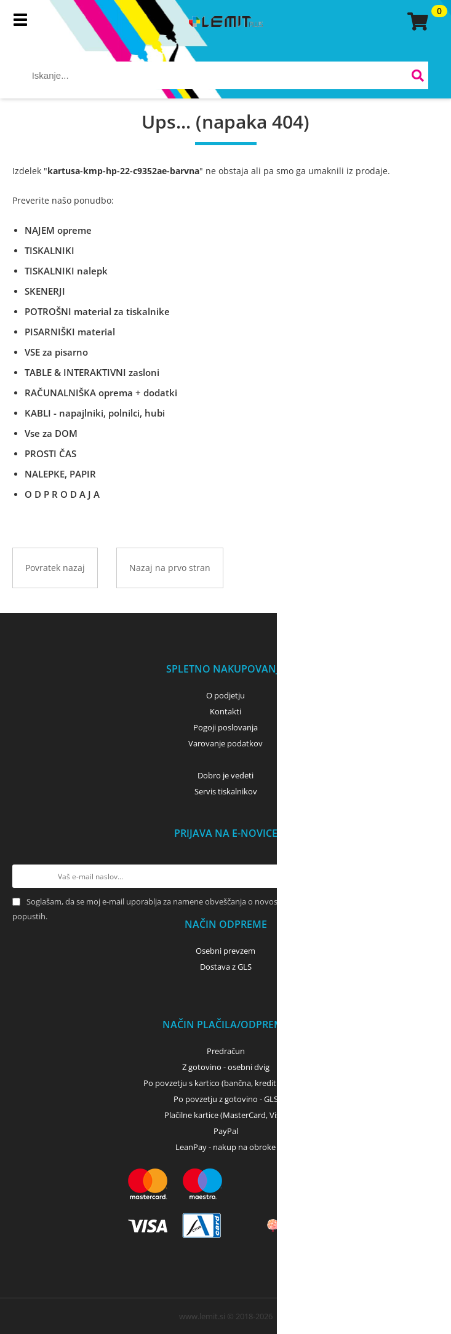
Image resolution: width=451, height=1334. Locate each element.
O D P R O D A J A (62, 494)
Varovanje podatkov (225, 743)
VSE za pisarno (56, 352)
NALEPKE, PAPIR (60, 474)
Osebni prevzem (225, 950)
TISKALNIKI (49, 250)
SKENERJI (45, 291)
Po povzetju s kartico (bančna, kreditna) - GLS (225, 1082)
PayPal (226, 1130)
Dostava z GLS (226, 966)
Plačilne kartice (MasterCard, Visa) (225, 1114)
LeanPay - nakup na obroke (225, 1146)
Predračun (226, 1050)
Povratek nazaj (55, 567)
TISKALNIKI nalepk (66, 271)
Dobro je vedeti (225, 775)
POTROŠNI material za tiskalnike (97, 311)
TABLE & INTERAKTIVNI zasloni (92, 372)
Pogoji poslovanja (225, 727)
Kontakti (225, 711)
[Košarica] (416, 21)
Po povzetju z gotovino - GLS (226, 1098)
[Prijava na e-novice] (427, 876)
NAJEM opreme (58, 230)
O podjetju (225, 695)
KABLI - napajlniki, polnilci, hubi (95, 413)
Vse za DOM (51, 433)
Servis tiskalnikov (225, 791)
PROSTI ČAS (50, 453)
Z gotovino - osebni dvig (225, 1066)
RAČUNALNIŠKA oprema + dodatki (101, 392)
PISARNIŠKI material (70, 332)
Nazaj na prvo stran (169, 567)
